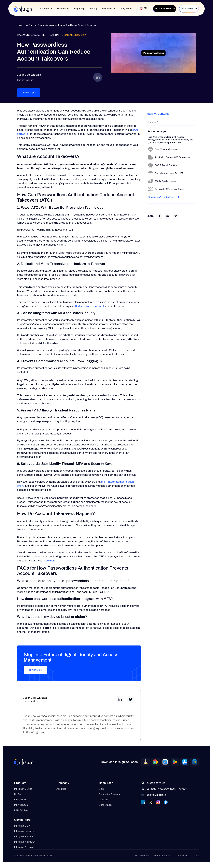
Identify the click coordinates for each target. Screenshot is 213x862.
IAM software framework (89, 306)
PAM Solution (21, 810)
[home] (23, 8)
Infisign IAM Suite (23, 789)
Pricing (93, 9)
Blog (101, 789)
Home (20, 25)
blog (28, 25)
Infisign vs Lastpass (24, 831)
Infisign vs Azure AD (24, 842)
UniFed (18, 794)
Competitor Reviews (109, 794)
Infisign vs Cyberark (24, 847)
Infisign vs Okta (22, 826)
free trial (49, 560)
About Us (61, 789)
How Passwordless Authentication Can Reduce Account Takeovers (64, 25)
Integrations (126, 9)
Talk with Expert (28, 92)
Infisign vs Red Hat (24, 836)
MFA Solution (21, 805)
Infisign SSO (20, 799)
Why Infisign (80, 9)
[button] (46, 8)
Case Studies (106, 805)
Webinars (103, 799)
